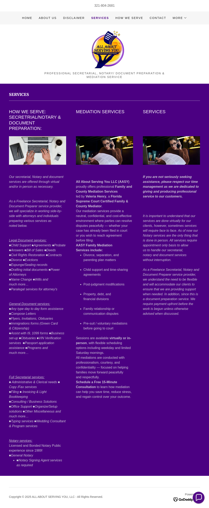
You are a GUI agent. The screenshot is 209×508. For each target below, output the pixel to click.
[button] (180, 17)
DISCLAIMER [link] (74, 18)
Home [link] (27, 18)
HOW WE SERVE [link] (129, 18)
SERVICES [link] (100, 18)
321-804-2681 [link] (104, 5)
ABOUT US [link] (48, 18)
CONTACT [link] (158, 18)
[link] (104, 49)
